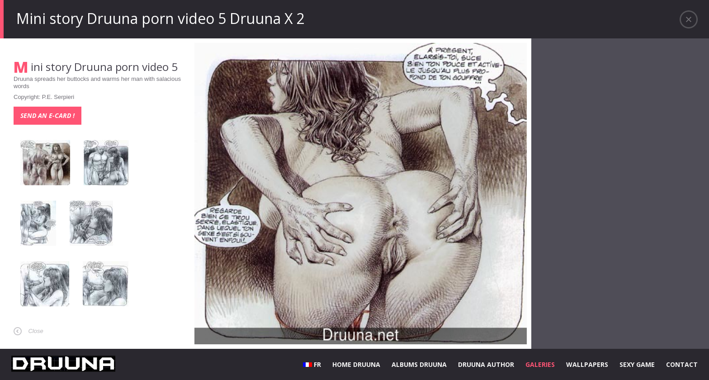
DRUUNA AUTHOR (486, 364)
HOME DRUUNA (356, 364)
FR (312, 364)
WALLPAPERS (587, 364)
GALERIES (540, 364)
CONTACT (682, 364)
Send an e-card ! (47, 115)
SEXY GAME (637, 364)
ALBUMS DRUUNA (419, 364)
